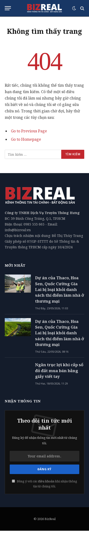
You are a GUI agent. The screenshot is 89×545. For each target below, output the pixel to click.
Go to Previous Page (29, 131)
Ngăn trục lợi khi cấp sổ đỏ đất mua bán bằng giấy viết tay (59, 370)
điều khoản (46, 481)
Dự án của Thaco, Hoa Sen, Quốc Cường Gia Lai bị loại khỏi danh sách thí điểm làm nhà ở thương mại (59, 289)
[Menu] (8, 8)
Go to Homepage (26, 139)
